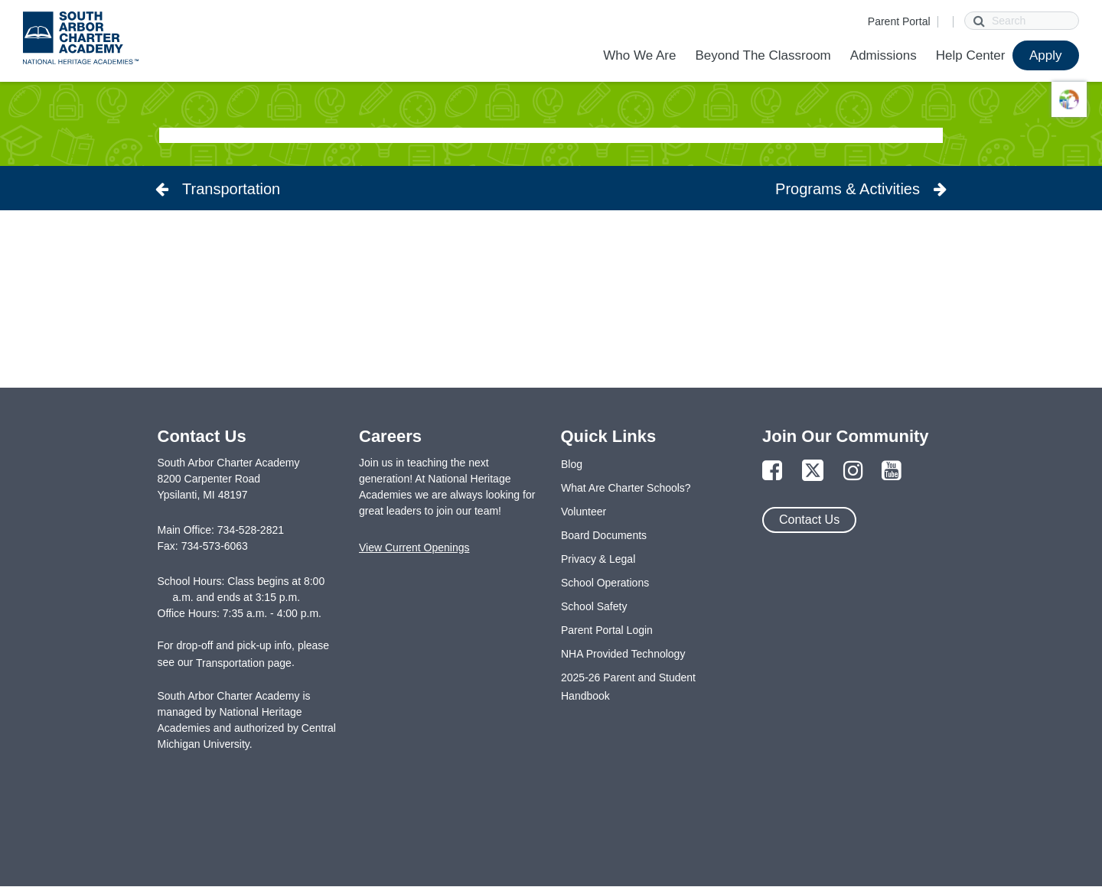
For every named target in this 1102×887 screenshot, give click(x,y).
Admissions (883, 55)
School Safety (594, 606)
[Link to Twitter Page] (812, 471)
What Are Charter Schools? (626, 488)
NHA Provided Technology (623, 654)
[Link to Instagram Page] (853, 471)
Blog (571, 464)
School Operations (605, 583)
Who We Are (639, 55)
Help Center (971, 55)
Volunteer (583, 511)
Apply (1045, 55)
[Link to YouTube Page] (891, 471)
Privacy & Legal (598, 559)
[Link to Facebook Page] (772, 471)
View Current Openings (414, 547)
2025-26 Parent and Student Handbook (628, 686)
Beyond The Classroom (762, 55)
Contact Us (809, 519)
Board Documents (604, 535)
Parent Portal (899, 21)
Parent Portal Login (607, 630)
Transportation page (244, 663)
